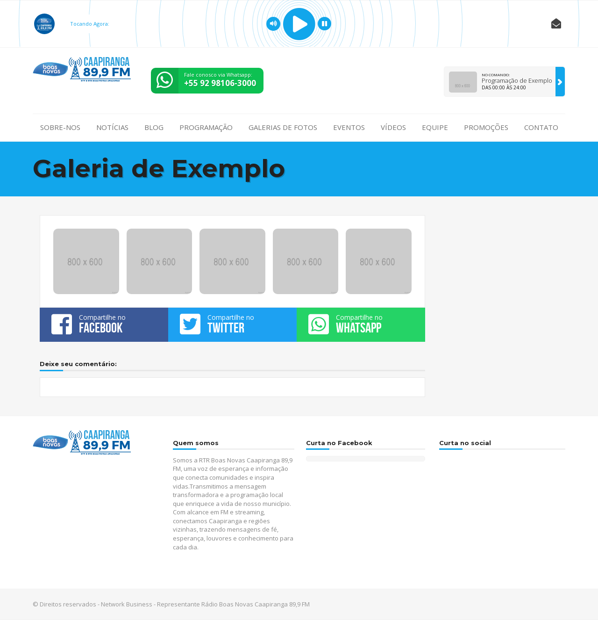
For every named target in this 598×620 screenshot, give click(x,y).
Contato (541, 127)
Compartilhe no (104, 324)
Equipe (435, 127)
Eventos (349, 127)
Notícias (112, 127)
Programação (206, 127)
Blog (154, 127)
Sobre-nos (60, 127)
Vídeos (393, 127)
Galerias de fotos (283, 127)
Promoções (486, 127)
